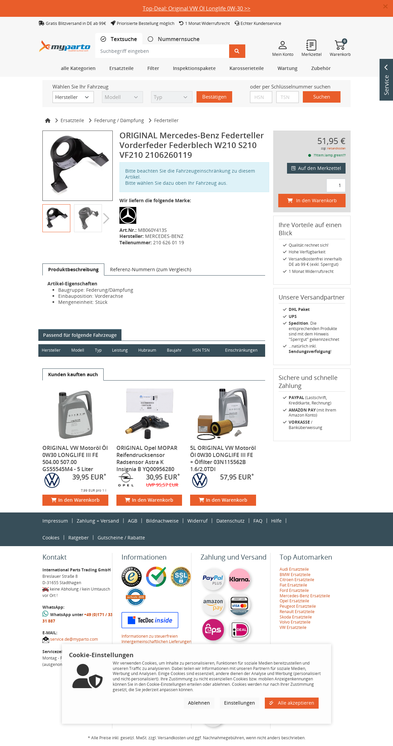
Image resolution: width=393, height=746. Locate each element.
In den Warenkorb (75, 500)
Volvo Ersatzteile (295, 622)
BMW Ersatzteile (295, 574)
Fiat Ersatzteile (293, 585)
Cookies (51, 537)
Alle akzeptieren (291, 703)
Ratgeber (78, 537)
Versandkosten (336, 148)
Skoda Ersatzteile (296, 617)
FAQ (257, 521)
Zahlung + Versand (98, 521)
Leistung (121, 350)
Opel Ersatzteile (294, 601)
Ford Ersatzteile (294, 590)
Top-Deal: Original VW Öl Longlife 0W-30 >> (196, 8)
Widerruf (197, 521)
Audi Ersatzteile (294, 569)
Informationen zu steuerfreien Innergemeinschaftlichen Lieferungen (156, 638)
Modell (78, 350)
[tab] (118, 39)
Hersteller (51, 350)
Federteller (166, 120)
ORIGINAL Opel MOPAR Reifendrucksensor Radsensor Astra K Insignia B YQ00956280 (146, 458)
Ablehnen (199, 703)
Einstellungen (239, 703)
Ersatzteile (72, 120)
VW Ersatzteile (293, 627)
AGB (132, 521)
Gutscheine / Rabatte (121, 537)
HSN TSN (202, 350)
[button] (388, 6)
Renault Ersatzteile (297, 611)
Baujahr (175, 350)
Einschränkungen (241, 350)
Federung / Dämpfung (119, 120)
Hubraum (148, 350)
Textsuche (123, 39)
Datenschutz (230, 521)
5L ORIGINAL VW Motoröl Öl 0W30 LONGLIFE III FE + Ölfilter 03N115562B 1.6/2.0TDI (223, 458)
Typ (98, 350)
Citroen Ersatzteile (297, 579)
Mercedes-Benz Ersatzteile (305, 596)
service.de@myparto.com (74, 639)
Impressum (55, 521)
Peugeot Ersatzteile (298, 606)
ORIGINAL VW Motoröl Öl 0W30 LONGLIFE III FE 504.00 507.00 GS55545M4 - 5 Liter (75, 458)
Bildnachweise (162, 521)
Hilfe (276, 521)
